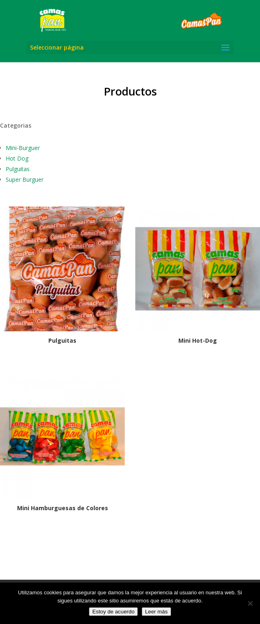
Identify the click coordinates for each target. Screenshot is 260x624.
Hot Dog (17, 158)
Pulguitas (18, 169)
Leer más (156, 612)
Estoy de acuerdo (113, 612)
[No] (250, 603)
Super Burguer (24, 179)
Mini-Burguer (23, 148)
